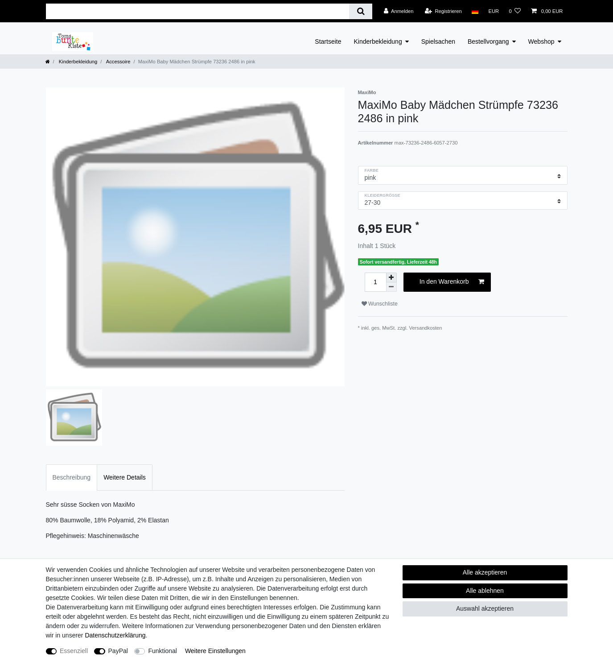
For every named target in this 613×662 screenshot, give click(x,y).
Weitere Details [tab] (124, 477)
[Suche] (360, 11)
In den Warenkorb (452, 282)
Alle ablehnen (485, 590)
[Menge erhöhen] (391, 277)
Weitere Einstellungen (215, 650)
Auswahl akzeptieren (485, 608)
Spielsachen (438, 41)
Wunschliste (380, 304)
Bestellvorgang (488, 41)
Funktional (162, 650)
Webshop (541, 41)
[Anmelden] (399, 11)
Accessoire (117, 61)
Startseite (328, 41)
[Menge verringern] (391, 287)
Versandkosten (425, 328)
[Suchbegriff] (198, 11)
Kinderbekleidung (378, 41)
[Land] (475, 11)
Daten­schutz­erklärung (115, 635)
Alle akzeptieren (485, 572)
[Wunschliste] (515, 11)
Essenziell (74, 650)
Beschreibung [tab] (72, 477)
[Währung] (493, 11)
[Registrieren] (443, 11)
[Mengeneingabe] (375, 282)
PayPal (118, 650)
